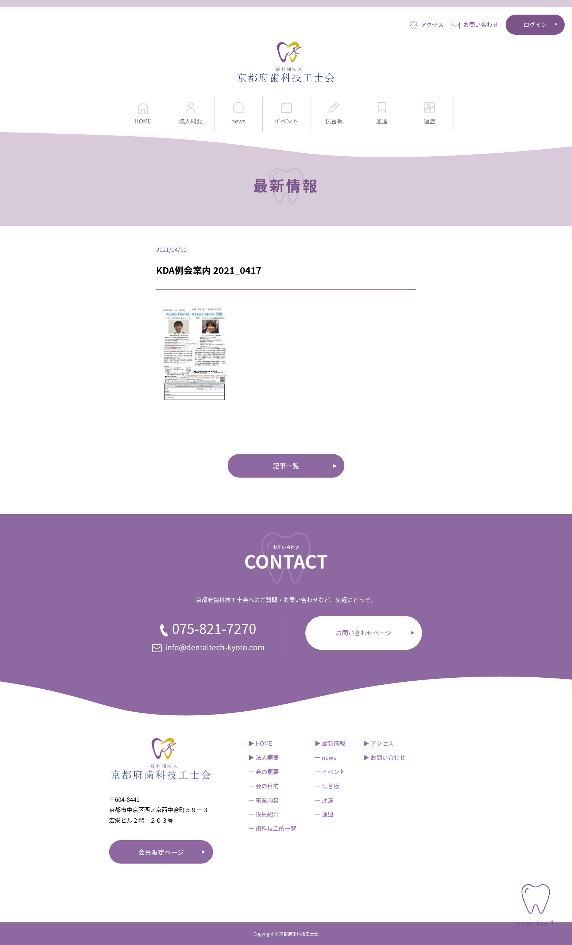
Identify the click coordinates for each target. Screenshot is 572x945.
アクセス (427, 25)
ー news (325, 757)
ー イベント (330, 771)
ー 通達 (324, 800)
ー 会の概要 (263, 771)
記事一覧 (286, 465)
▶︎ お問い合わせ (384, 757)
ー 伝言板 (327, 785)
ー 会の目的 (263, 785)
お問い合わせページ (363, 632)
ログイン (535, 24)
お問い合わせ (474, 24)
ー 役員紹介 (263, 814)
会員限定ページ (161, 852)
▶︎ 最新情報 (330, 743)
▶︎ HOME (260, 743)
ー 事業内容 (263, 800)
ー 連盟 (324, 814)
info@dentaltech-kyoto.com (208, 647)
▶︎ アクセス (378, 743)
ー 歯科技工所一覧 (272, 828)
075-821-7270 (208, 628)
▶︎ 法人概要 (263, 757)
